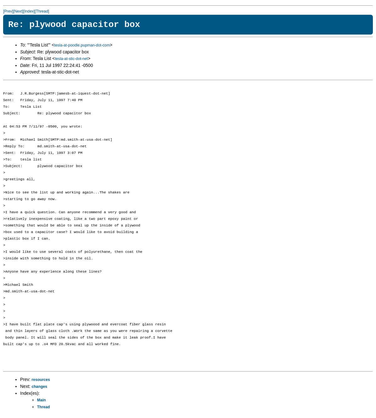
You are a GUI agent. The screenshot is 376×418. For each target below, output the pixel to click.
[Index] (29, 11)
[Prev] (8, 11)
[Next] (18, 11)
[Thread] (42, 11)
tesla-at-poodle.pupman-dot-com (82, 45)
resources (41, 379)
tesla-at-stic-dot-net (71, 59)
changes (39, 386)
